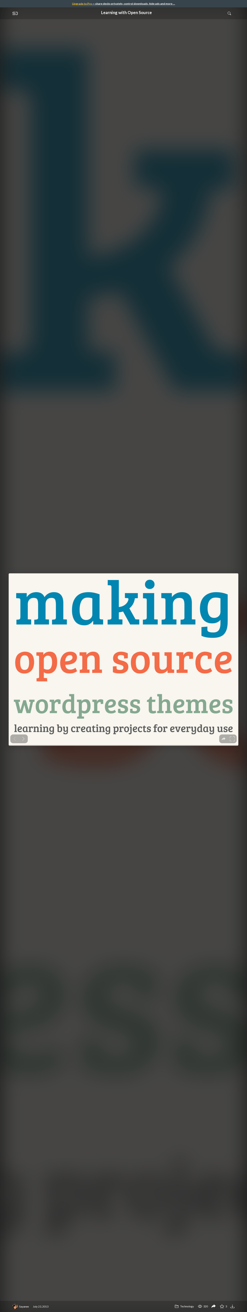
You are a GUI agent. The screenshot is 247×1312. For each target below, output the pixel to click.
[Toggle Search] (229, 13)
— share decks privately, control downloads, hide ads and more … (123, 3)
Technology (184, 1306)
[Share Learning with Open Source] (213, 1306)
